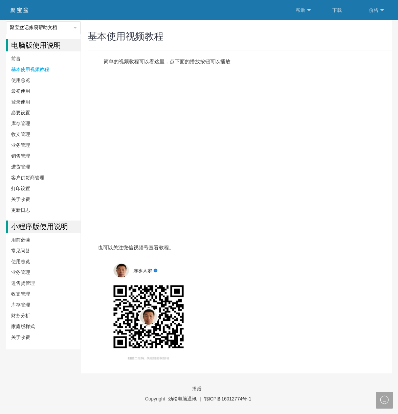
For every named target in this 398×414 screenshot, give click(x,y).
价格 (376, 10)
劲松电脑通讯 (182, 398)
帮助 (303, 10)
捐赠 (196, 388)
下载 (337, 10)
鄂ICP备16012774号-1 (227, 398)
